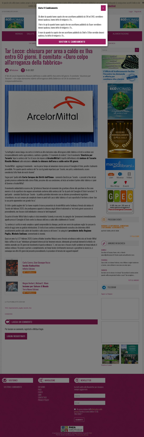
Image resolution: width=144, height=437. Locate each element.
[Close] (103, 8)
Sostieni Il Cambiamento (72, 41)
